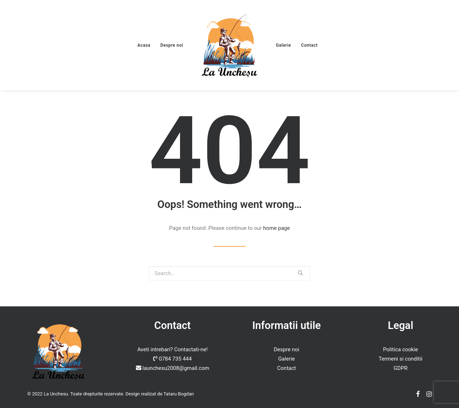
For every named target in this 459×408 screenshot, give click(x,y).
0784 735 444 (175, 359)
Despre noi (171, 45)
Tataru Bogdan (179, 394)
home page (276, 228)
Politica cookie (400, 349)
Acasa (143, 45)
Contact (309, 45)
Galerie (283, 45)
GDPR (401, 368)
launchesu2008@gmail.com (175, 368)
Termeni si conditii (400, 359)
